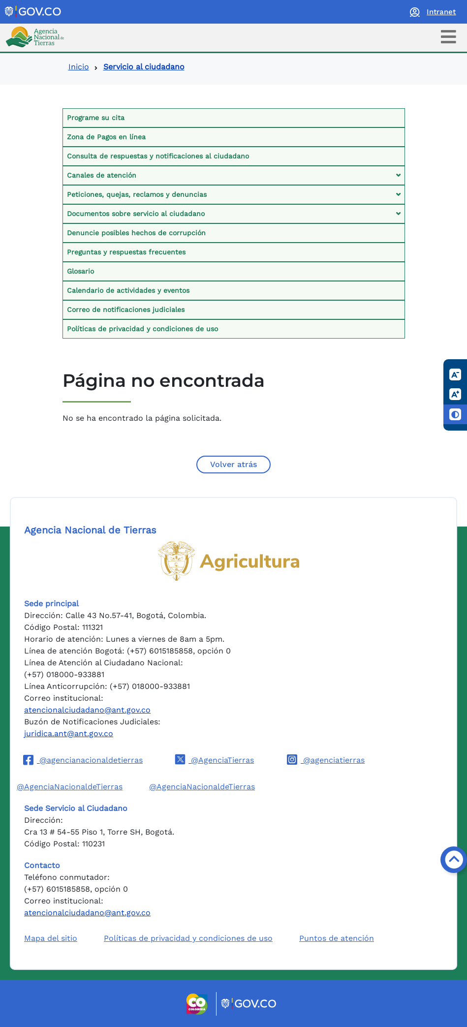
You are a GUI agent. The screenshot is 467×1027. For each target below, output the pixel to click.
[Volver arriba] (453, 859)
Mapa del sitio (50, 938)
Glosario (80, 271)
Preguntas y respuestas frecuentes (126, 252)
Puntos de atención (336, 938)
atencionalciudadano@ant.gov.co (87, 710)
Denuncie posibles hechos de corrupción (136, 233)
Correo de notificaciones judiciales (126, 309)
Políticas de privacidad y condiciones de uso (142, 329)
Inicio (78, 66)
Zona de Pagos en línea (106, 137)
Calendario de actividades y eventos (128, 290)
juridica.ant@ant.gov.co (68, 733)
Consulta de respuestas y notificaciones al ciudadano (158, 156)
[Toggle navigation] (448, 36)
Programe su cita (96, 118)
